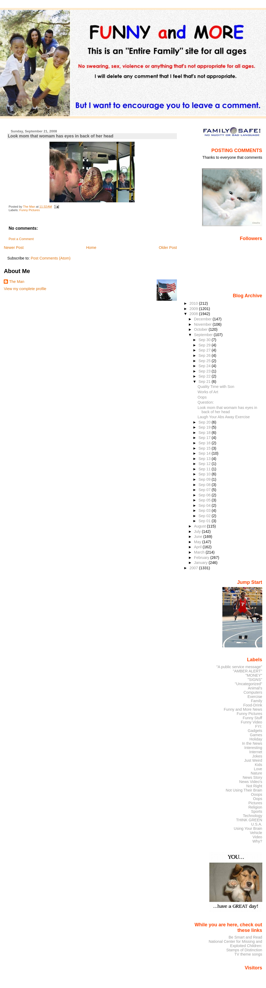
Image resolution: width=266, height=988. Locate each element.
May (198, 542)
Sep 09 (204, 479)
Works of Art (208, 392)
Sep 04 (204, 505)
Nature (256, 773)
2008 (194, 314)
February (202, 557)
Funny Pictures (29, 210)
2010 (194, 303)
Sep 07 (204, 490)
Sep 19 (204, 427)
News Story (252, 777)
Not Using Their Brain (244, 790)
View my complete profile (25, 289)
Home (91, 247)
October (201, 329)
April (198, 547)
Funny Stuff (252, 718)
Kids (258, 765)
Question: (206, 402)
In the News (252, 743)
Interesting (253, 748)
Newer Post (13, 247)
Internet (255, 752)
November (203, 324)
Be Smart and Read (245, 937)
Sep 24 (204, 366)
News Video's (250, 782)
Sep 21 (204, 381)
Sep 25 (204, 361)
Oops (202, 397)
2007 (194, 568)
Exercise (255, 696)
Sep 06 (204, 495)
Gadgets (255, 731)
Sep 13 (204, 459)
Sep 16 (204, 443)
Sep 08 (204, 485)
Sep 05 (204, 500)
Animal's (255, 688)
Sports (256, 811)
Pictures (255, 803)
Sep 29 (204, 345)
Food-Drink (252, 705)
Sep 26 (204, 355)
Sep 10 (204, 474)
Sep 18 (204, 432)
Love (258, 769)
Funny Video (251, 722)
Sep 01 (204, 521)
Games (256, 735)
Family (256, 701)
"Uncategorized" (248, 684)
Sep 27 (204, 350)
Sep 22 (204, 376)
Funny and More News (243, 709)
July (198, 531)
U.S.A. (256, 824)
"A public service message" (239, 667)
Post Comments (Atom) (50, 258)
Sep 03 (204, 510)
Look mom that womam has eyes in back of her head (227, 409)
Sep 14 (204, 453)
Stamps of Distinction (244, 950)
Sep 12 (204, 464)
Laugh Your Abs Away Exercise (224, 417)
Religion (255, 807)
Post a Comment (21, 239)
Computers (252, 692)
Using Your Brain (248, 828)
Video (257, 837)
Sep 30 (204, 340)
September (204, 335)
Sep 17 (204, 438)
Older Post (168, 247)
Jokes (257, 756)
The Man (16, 281)
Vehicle (256, 833)
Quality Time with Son (216, 386)
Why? (257, 841)
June (198, 536)
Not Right (254, 786)
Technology (252, 816)
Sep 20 (204, 422)
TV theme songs (248, 954)
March (200, 552)
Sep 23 (204, 371)
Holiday (256, 739)
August (200, 526)
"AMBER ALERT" (247, 671)
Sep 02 (204, 516)
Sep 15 (204, 448)
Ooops (256, 794)
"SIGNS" (255, 679)
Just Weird (253, 760)
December (203, 319)
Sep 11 (204, 469)
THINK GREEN (249, 820)
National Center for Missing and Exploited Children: (235, 943)
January (201, 562)
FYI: (258, 726)
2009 (194, 309)
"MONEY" (254, 675)
